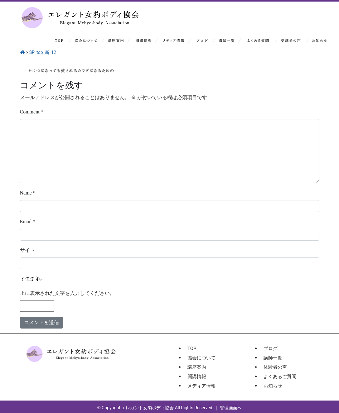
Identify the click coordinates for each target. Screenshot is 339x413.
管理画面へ (231, 407)
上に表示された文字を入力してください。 (67, 293)
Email (28, 221)
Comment (31, 111)
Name (28, 192)
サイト (27, 250)
